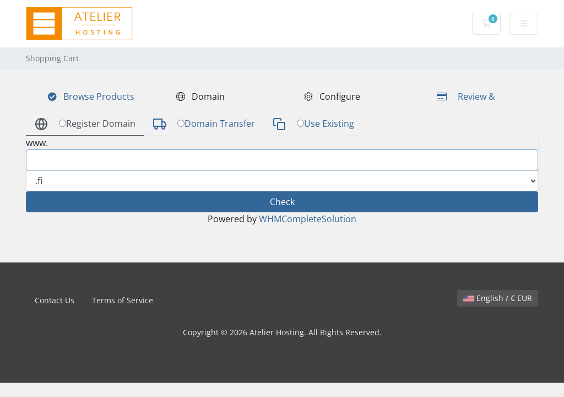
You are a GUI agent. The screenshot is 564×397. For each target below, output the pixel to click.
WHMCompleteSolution (307, 219)
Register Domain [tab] (85, 124)
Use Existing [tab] (313, 124)
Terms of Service (122, 300)
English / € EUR (497, 298)
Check (282, 202)
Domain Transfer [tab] (204, 124)
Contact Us (54, 300)
